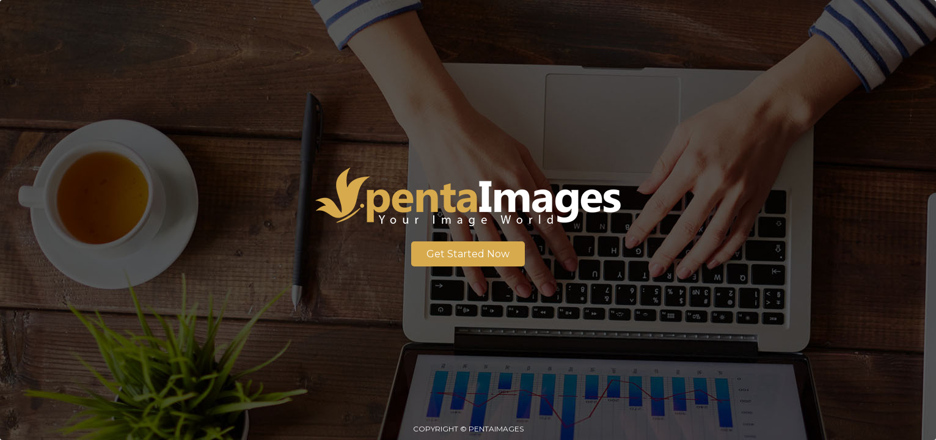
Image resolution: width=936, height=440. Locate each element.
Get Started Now (468, 254)
